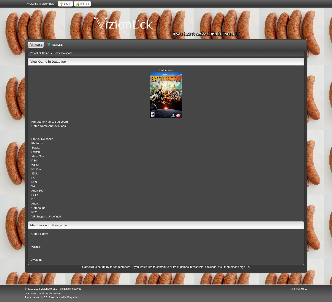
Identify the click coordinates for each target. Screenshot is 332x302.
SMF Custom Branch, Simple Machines (43, 293)
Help (293, 289)
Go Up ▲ (302, 289)
